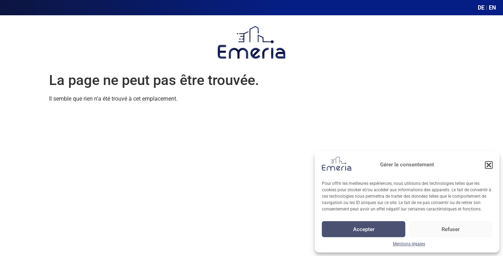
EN (492, 7)
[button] (488, 165)
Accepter (363, 229)
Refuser (451, 229)
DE (481, 7)
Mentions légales (409, 243)
